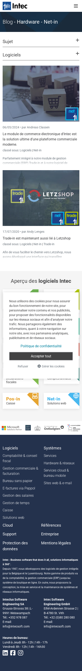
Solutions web (13, 517)
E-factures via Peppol (19, 488)
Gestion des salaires (18, 495)
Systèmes (52, 448)
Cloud (8, 525)
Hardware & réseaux (59, 463)
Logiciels (26, 150)
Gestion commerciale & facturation (20, 471)
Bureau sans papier (17, 481)
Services (50, 456)
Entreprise (50, 534)
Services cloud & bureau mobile (56, 473)
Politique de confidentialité (41, 346)
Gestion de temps (16, 503)
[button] (41, 43)
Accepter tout (41, 356)
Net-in (37, 150)
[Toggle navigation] (75, 5)
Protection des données (15, 546)
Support (9, 534)
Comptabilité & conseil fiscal (20, 458)
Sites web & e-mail (58, 483)
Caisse (8, 510)
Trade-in (49, 244)
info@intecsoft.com (16, 626)
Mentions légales (56, 543)
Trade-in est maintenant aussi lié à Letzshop (37, 238)
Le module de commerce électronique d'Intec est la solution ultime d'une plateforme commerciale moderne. (40, 139)
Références (51, 525)
